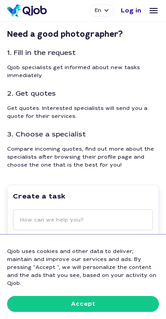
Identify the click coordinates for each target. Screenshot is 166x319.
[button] (131, 11)
